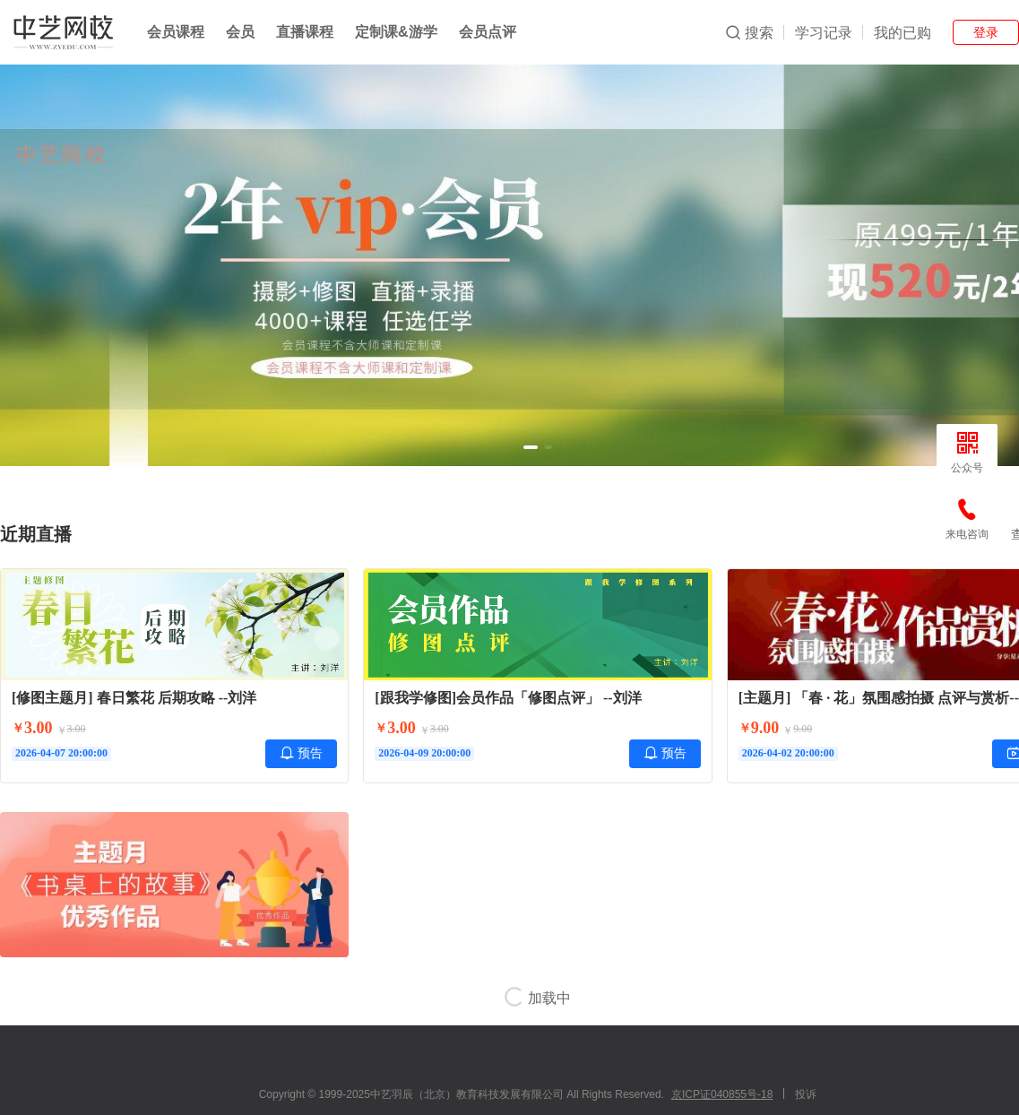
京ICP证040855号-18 (722, 1094)
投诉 (805, 1094)
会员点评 (487, 31)
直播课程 (304, 31)
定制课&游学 (396, 31)
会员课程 (175, 31)
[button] (530, 447)
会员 (240, 31)
